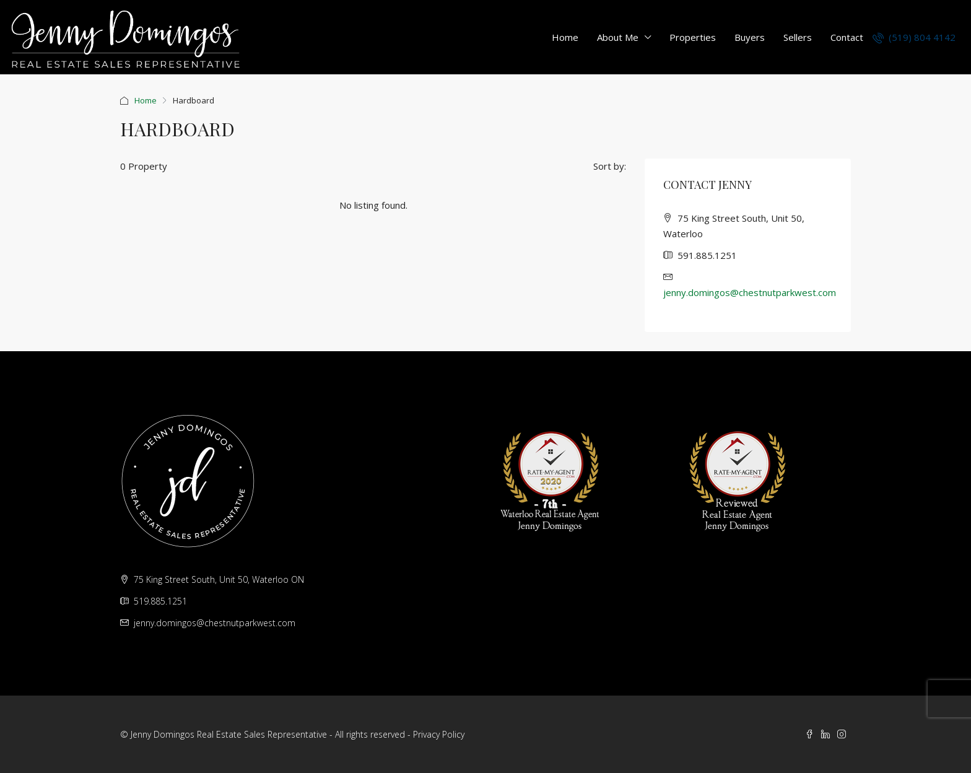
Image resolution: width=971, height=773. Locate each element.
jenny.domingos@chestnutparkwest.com (749, 292)
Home (565, 37)
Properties (692, 37)
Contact (846, 37)
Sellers (797, 37)
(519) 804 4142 (914, 37)
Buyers (749, 37)
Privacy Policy (438, 734)
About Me (617, 37)
